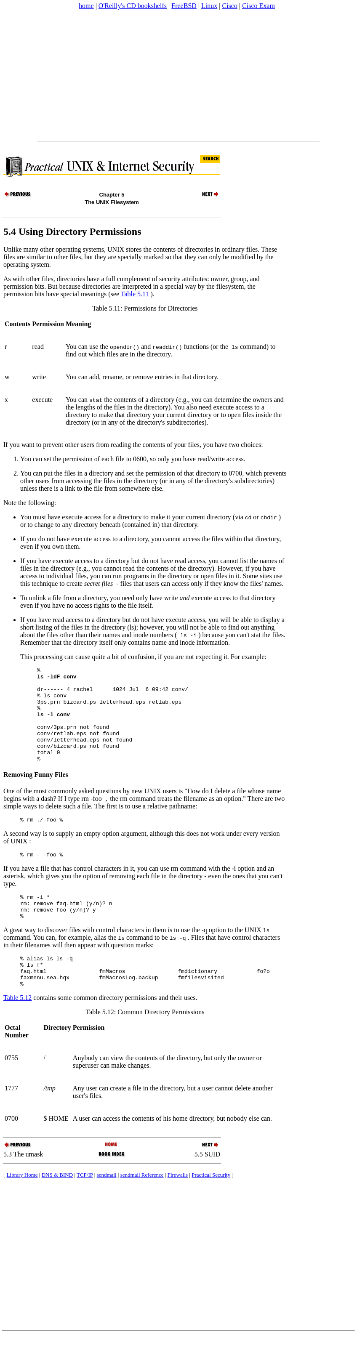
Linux (209, 5)
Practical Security (211, 1207)
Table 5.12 (17, 1030)
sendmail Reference (142, 1207)
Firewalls (178, 1207)
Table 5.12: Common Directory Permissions (144, 1044)
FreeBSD (184, 5)
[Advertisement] (124, 75)
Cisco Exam (258, 5)
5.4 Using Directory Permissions (72, 231)
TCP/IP (85, 1207)
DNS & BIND (57, 1207)
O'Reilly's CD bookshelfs (133, 5)
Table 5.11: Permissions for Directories (144, 308)
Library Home (22, 1207)
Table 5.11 (135, 294)
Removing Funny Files (35, 793)
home (86, 5)
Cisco (229, 5)
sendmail (107, 1207)
